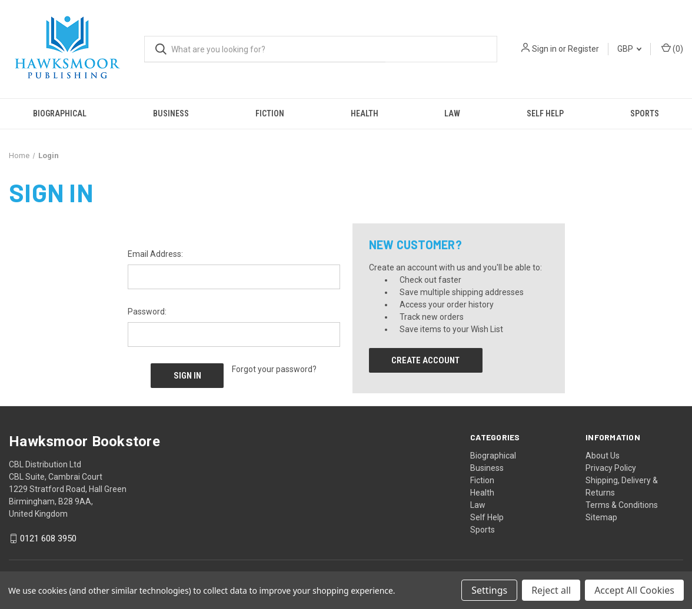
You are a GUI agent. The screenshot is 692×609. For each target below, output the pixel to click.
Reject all (551, 590)
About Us (602, 455)
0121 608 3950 (48, 538)
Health (364, 113)
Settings (489, 590)
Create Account (425, 360)
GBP (629, 48)
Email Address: (155, 254)
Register (583, 48)
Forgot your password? (274, 369)
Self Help (545, 113)
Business (171, 113)
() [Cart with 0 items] (672, 48)
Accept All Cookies (634, 590)
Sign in (544, 48)
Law (452, 113)
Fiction (269, 113)
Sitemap (601, 516)
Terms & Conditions (621, 504)
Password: (147, 311)
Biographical (59, 113)
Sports (482, 529)
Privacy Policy (610, 467)
